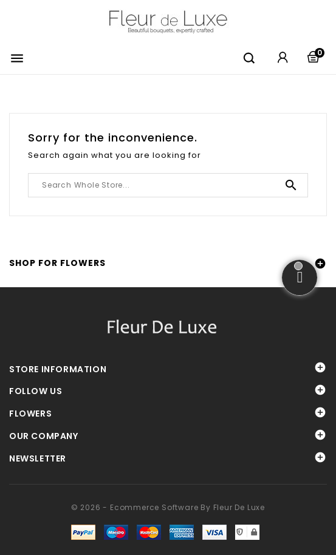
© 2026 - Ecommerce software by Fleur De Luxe (168, 507)
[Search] (168, 185)
